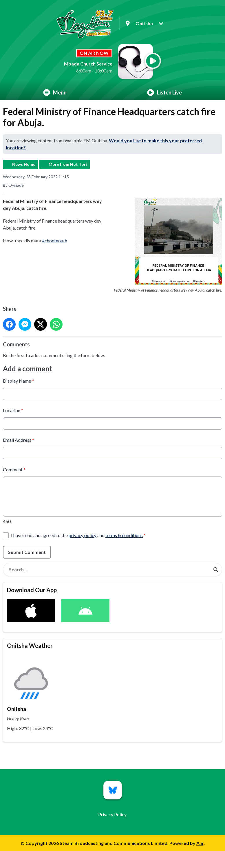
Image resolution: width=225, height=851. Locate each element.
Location (13, 410)
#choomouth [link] (54, 240)
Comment (14, 469)
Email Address (18, 439)
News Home (23, 164)
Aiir (200, 843)
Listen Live (164, 92)
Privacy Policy (112, 814)
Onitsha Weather (30, 645)
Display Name (18, 380)
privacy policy (82, 535)
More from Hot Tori (68, 164)
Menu (55, 92)
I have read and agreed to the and (78, 535)
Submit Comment (27, 551)
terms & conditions (124, 535)
